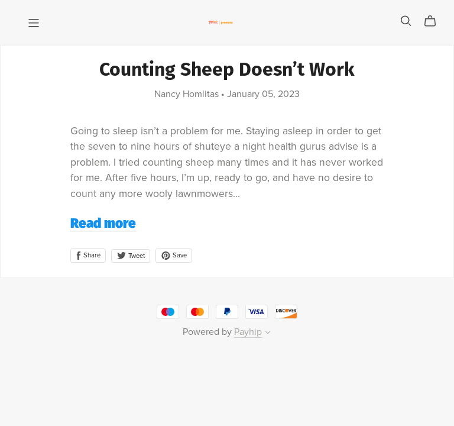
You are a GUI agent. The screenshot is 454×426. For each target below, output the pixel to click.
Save (174, 255)
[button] (267, 334)
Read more (103, 224)
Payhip (248, 332)
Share (88, 255)
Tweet (130, 256)
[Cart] (435, 21)
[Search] (406, 21)
